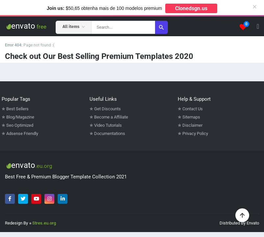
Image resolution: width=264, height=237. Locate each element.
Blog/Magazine (20, 117)
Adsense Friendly (22, 133)
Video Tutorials (108, 125)
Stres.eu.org (44, 223)
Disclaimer (192, 125)
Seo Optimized (19, 125)
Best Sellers (17, 108)
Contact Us (192, 108)
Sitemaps (191, 117)
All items (74, 26)
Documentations (109, 133)
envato (25, 26)
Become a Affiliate (111, 117)
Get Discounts (107, 108)
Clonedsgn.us (191, 8)
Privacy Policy (195, 133)
